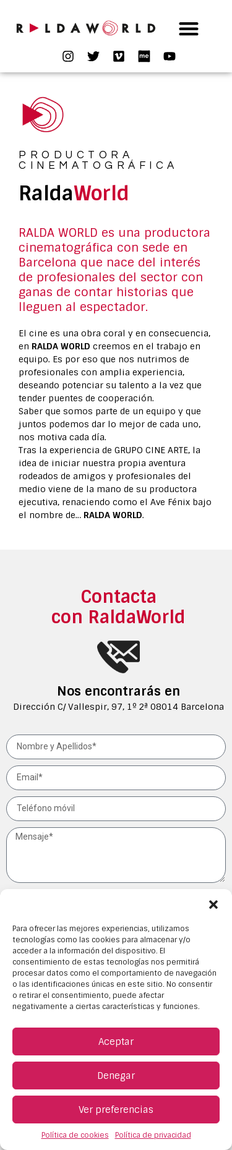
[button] (213, 904)
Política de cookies (75, 1135)
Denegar (116, 1076)
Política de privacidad (153, 1135)
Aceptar (116, 1042)
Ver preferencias (116, 1110)
